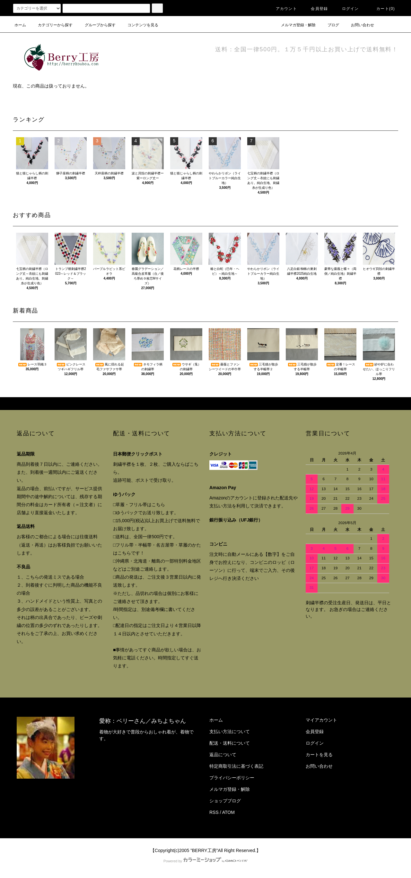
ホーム (20, 25)
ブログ (329, 25)
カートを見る (319, 754)
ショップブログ (225, 800)
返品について (222, 754)
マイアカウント (321, 720)
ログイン (346, 8)
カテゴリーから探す (51, 25)
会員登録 (315, 8)
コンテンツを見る (139, 25)
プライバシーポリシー (231, 777)
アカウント (282, 8)
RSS (214, 812)
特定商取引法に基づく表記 (236, 766)
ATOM (228, 812)
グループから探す (96, 25)
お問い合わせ (358, 25)
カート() (382, 8)
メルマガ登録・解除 (294, 25)
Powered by (205, 861)
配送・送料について (229, 743)
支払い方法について (229, 731)
